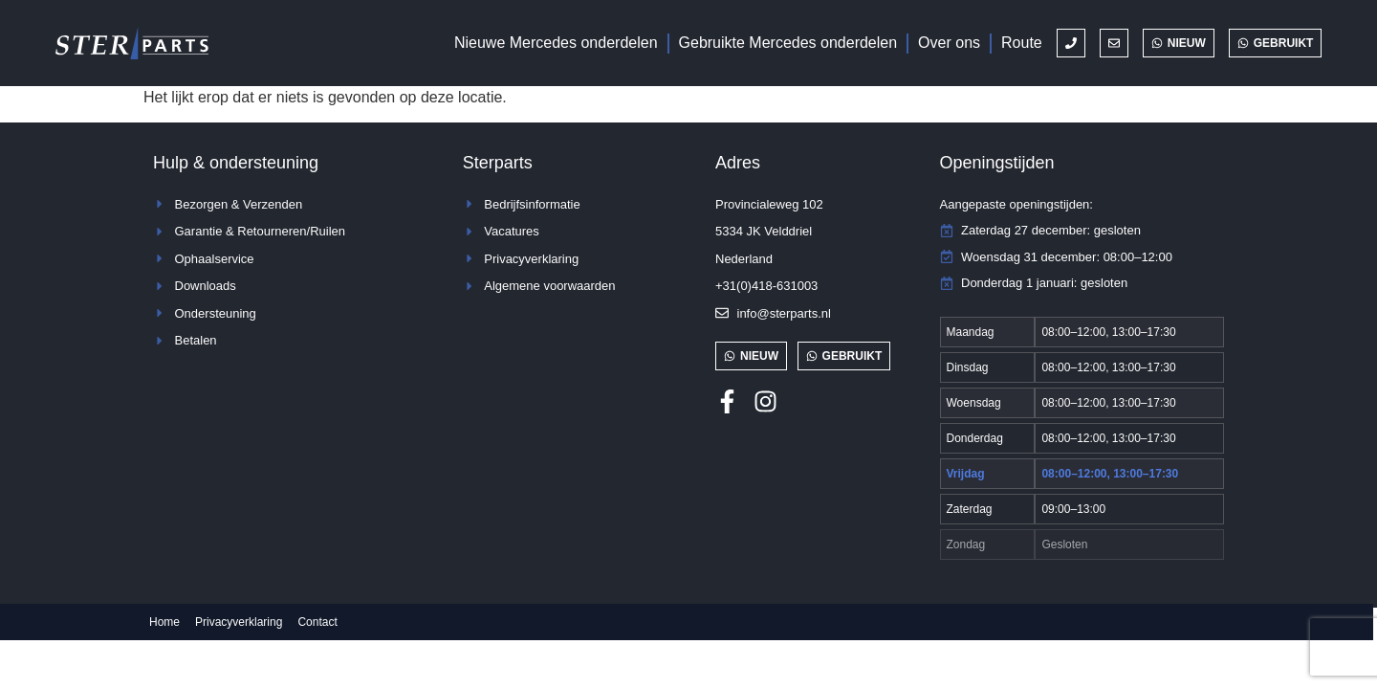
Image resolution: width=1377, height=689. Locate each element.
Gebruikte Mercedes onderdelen (788, 42)
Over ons (949, 42)
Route (1021, 42)
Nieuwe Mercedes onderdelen (556, 42)
